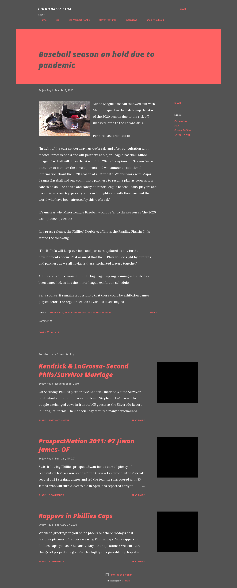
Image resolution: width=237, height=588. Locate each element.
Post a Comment (49, 332)
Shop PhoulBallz (153, 19)
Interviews (129, 19)
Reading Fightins (182, 130)
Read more (138, 420)
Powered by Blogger (118, 574)
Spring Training (182, 134)
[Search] (184, 9)
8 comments (56, 495)
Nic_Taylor (126, 581)
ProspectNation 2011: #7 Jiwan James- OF (86, 445)
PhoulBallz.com (54, 8)
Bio (55, 19)
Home (41, 19)
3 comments (56, 561)
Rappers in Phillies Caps (76, 515)
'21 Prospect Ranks (77, 19)
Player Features (105, 19)
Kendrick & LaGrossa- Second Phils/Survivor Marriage (83, 370)
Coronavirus (180, 121)
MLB (176, 125)
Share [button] (177, 102)
